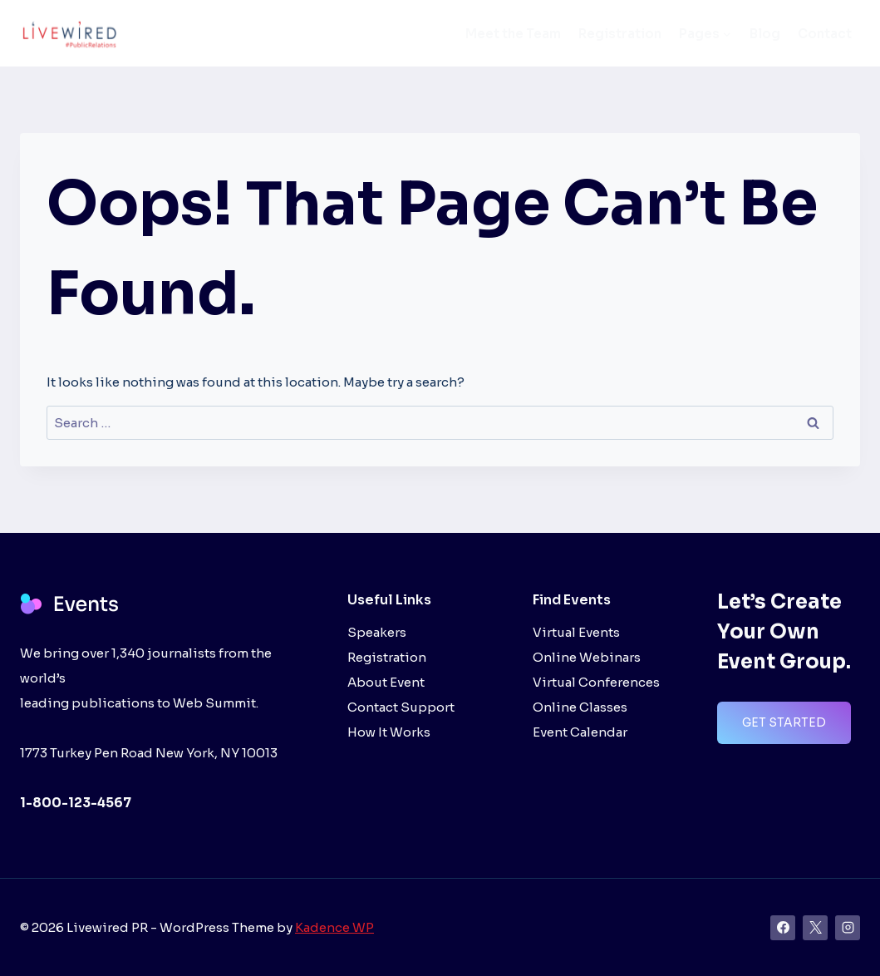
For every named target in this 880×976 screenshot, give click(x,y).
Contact (825, 34)
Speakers (376, 632)
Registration (619, 34)
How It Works (388, 732)
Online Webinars (587, 657)
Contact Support (401, 707)
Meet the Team (513, 34)
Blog (765, 34)
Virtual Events (576, 632)
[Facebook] (782, 927)
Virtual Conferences (596, 682)
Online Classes (580, 707)
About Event (386, 682)
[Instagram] (847, 927)
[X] (815, 927)
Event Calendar (580, 732)
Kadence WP (334, 927)
